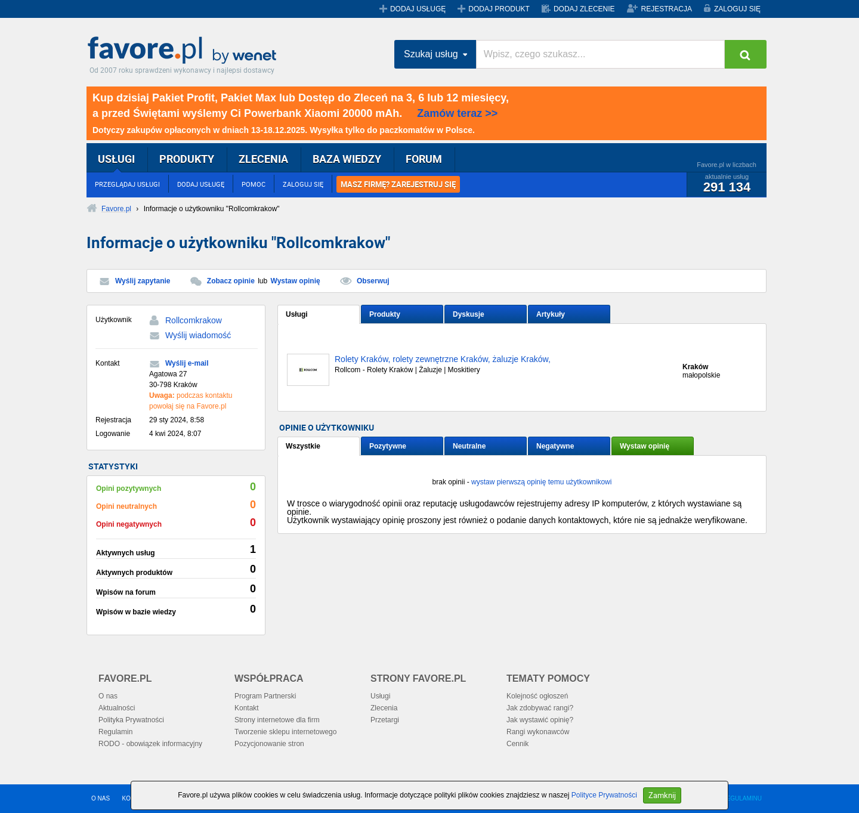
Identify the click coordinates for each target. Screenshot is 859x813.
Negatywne (555, 446)
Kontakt (246, 708)
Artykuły (550, 314)
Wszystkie (303, 446)
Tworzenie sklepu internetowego (285, 732)
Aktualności (116, 708)
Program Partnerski (265, 696)
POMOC (253, 184)
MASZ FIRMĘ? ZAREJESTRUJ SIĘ (398, 184)
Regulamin (115, 732)
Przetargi (384, 720)
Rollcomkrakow (193, 320)
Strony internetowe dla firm (277, 720)
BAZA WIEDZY (347, 159)
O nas (108, 696)
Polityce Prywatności (604, 795)
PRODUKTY (186, 159)
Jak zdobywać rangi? (539, 708)
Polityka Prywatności (131, 720)
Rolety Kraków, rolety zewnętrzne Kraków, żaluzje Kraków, (443, 359)
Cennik (517, 744)
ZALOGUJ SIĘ (737, 9)
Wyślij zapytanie (142, 281)
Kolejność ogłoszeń (537, 696)
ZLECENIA (263, 159)
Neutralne (469, 446)
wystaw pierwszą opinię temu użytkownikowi (541, 482)
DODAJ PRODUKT (499, 9)
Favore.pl (184, 51)
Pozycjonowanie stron (269, 744)
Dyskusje (468, 314)
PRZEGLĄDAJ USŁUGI (127, 184)
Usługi (297, 314)
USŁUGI (116, 159)
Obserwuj (373, 281)
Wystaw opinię (295, 281)
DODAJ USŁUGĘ (418, 9)
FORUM (424, 159)
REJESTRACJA (666, 9)
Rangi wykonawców (537, 732)
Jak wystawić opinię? (539, 720)
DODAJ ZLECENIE (584, 9)
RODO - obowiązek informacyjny (150, 744)
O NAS (100, 798)
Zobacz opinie (231, 281)
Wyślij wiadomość (198, 335)
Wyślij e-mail (186, 363)
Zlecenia (383, 708)
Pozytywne (387, 446)
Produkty (384, 314)
